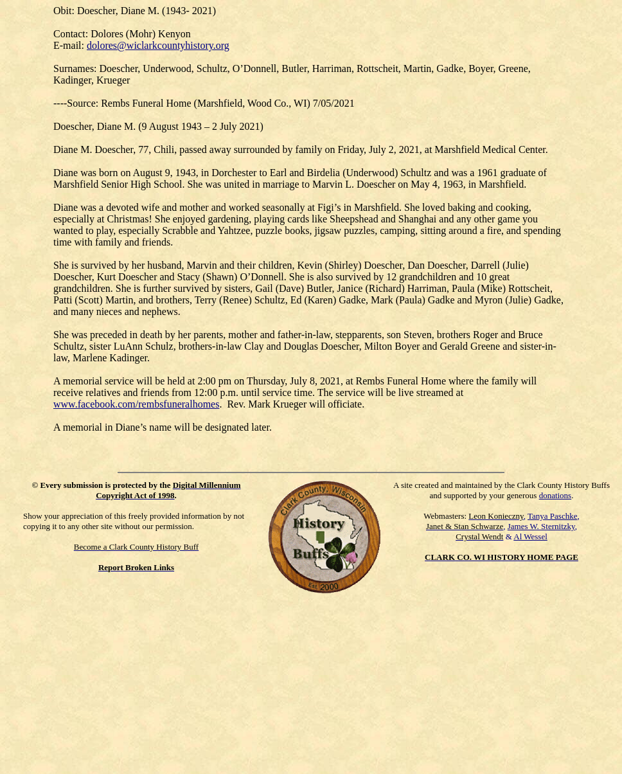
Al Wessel (530, 536)
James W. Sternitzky (541, 526)
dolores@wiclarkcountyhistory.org (158, 45)
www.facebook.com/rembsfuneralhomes (136, 404)
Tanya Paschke (552, 516)
